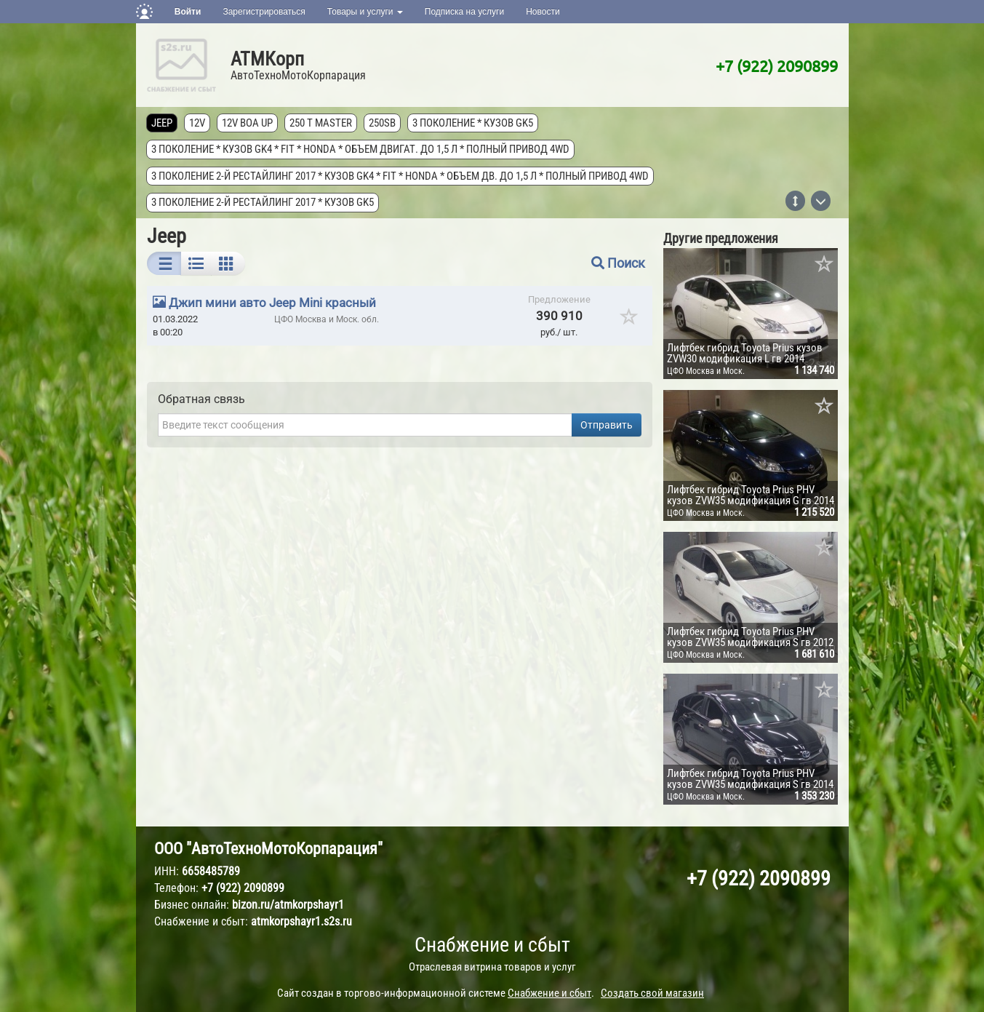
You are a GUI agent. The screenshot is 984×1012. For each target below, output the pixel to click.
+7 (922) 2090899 (777, 65)
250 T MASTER (321, 123)
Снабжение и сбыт (492, 945)
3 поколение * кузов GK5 (473, 123)
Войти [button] (188, 12)
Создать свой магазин (652, 993)
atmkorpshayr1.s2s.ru (301, 921)
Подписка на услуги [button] (464, 12)
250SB (382, 123)
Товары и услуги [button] (365, 12)
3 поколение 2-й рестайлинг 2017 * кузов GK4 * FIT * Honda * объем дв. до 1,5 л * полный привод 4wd (400, 176)
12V (198, 123)
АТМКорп (267, 59)
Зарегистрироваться (264, 12)
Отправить (606, 425)
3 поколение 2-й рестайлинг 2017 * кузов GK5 (263, 202)
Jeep (162, 123)
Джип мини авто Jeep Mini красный (272, 302)
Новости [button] (542, 12)
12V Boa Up (248, 123)
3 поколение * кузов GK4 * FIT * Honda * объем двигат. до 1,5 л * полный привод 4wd (361, 149)
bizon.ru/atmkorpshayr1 (288, 905)
